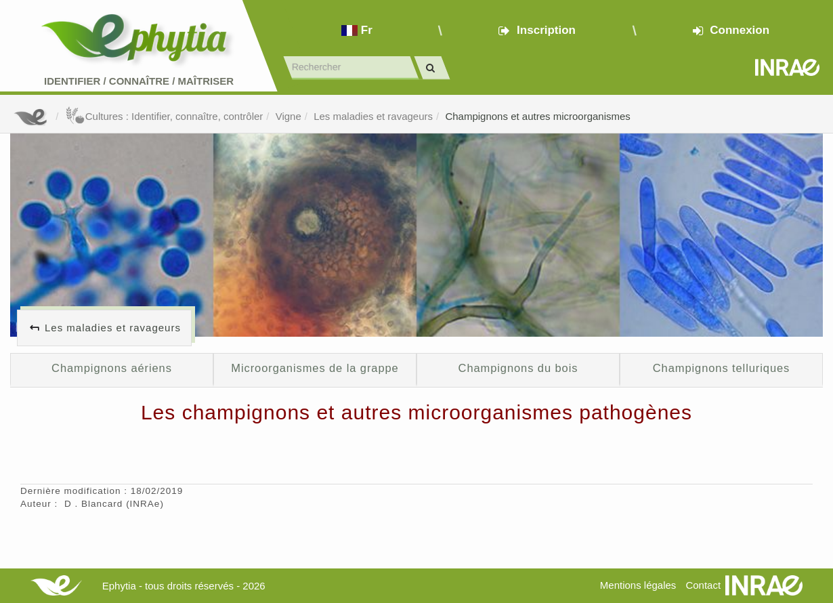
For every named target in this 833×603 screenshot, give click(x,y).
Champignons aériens (111, 368)
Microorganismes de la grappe (314, 368)
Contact (703, 585)
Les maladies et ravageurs (373, 116)
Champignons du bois (518, 368)
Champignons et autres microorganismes (537, 116)
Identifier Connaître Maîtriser (139, 81)
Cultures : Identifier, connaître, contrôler (164, 116)
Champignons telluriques (721, 368)
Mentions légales (638, 585)
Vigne (288, 116)
